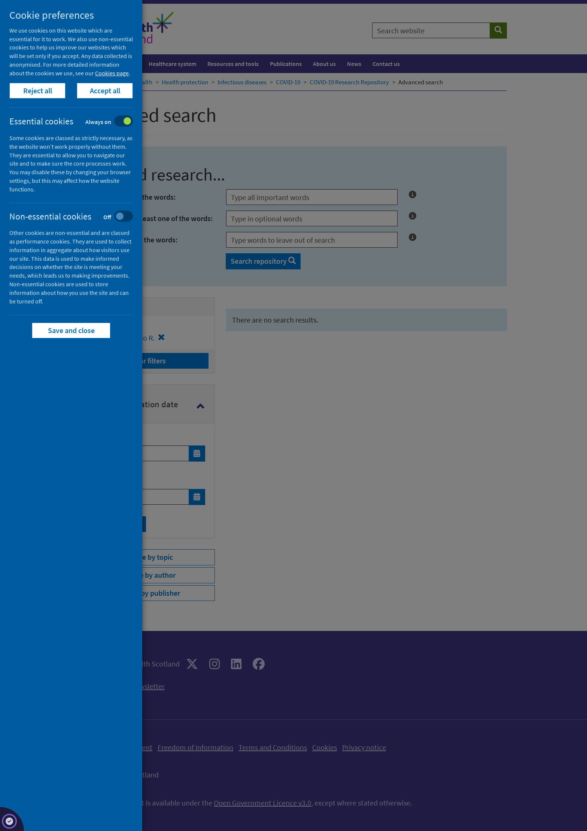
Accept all (105, 90)
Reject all (37, 90)
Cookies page (112, 73)
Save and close (71, 330)
